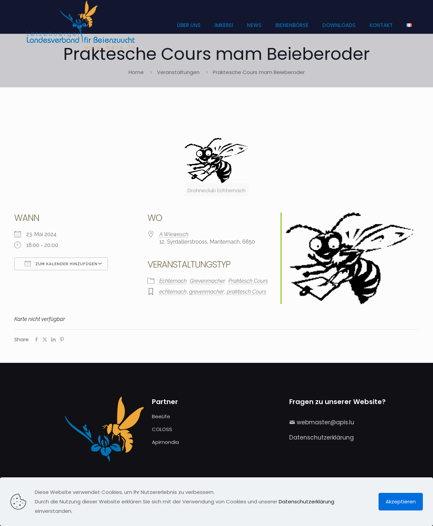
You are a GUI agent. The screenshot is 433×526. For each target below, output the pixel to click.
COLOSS (162, 429)
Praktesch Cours (248, 281)
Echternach (173, 281)
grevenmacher (206, 292)
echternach (173, 292)
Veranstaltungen (178, 72)
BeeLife (161, 416)
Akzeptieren (401, 501)
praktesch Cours (246, 292)
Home (136, 72)
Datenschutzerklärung (321, 437)
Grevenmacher (207, 281)
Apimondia (165, 442)
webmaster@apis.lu (325, 422)
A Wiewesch (173, 234)
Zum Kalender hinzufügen (61, 263)
